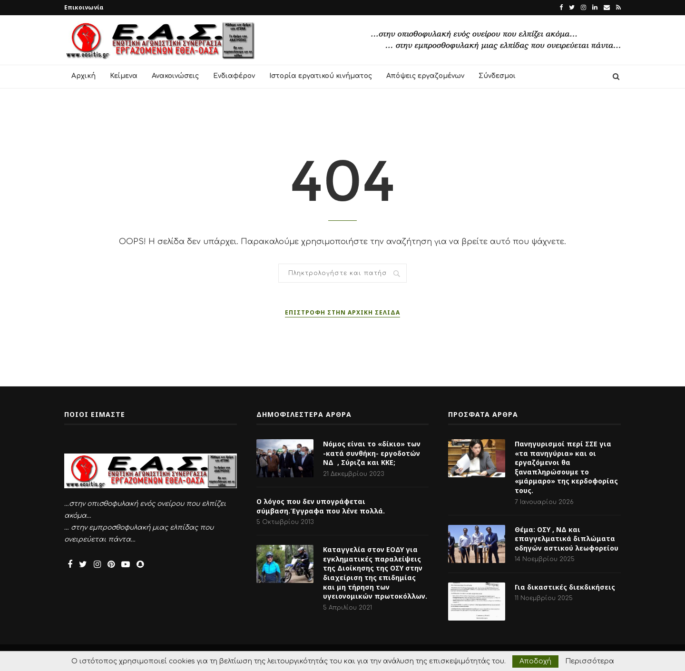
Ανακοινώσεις (175, 75)
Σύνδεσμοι (497, 75)
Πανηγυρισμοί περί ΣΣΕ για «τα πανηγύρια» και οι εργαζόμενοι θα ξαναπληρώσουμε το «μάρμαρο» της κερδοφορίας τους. (566, 467)
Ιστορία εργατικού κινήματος (320, 75)
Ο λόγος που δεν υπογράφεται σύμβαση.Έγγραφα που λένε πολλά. (320, 506)
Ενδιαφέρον (234, 75)
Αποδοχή (535, 661)
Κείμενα (123, 75)
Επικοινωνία (84, 7)
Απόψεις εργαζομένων (425, 75)
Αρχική (83, 75)
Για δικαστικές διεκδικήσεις (565, 587)
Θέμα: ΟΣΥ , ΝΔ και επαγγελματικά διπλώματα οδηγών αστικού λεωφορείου (566, 539)
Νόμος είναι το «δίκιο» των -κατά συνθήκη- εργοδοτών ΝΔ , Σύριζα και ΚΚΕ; (372, 453)
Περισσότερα (589, 661)
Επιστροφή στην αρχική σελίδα (342, 312)
